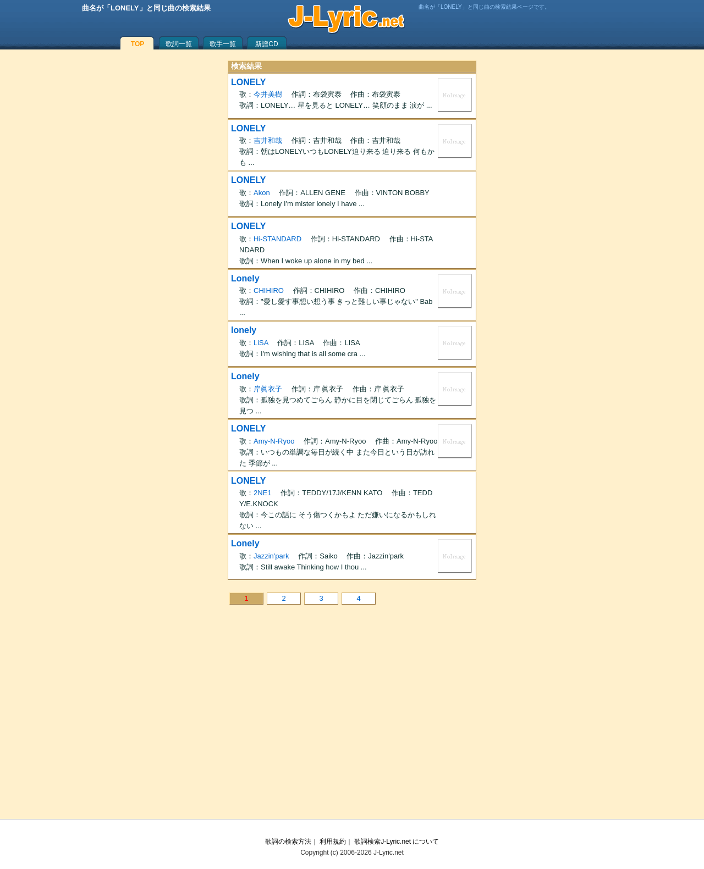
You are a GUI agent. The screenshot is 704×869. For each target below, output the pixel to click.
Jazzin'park (271, 556)
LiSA (261, 343)
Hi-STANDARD (277, 239)
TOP (137, 44)
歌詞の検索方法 (288, 841)
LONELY (248, 82)
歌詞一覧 (179, 44)
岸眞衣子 (268, 389)
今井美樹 (268, 94)
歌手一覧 (223, 44)
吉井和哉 (268, 140)
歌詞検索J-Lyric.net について (396, 841)
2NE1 (263, 493)
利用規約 (333, 841)
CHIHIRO (269, 290)
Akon (262, 193)
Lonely (245, 278)
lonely (243, 330)
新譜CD (266, 44)
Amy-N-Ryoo (274, 441)
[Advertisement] (352, 720)
